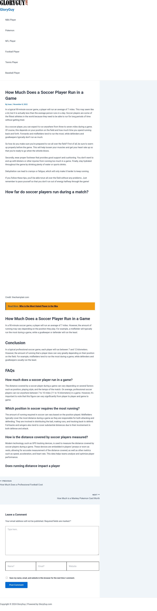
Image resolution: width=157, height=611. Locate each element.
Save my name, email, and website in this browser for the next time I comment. (42, 578)
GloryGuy (7, 10)
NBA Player (10, 20)
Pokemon (9, 30)
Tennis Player (11, 62)
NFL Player (10, 41)
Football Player (12, 51)
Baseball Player (12, 73)
